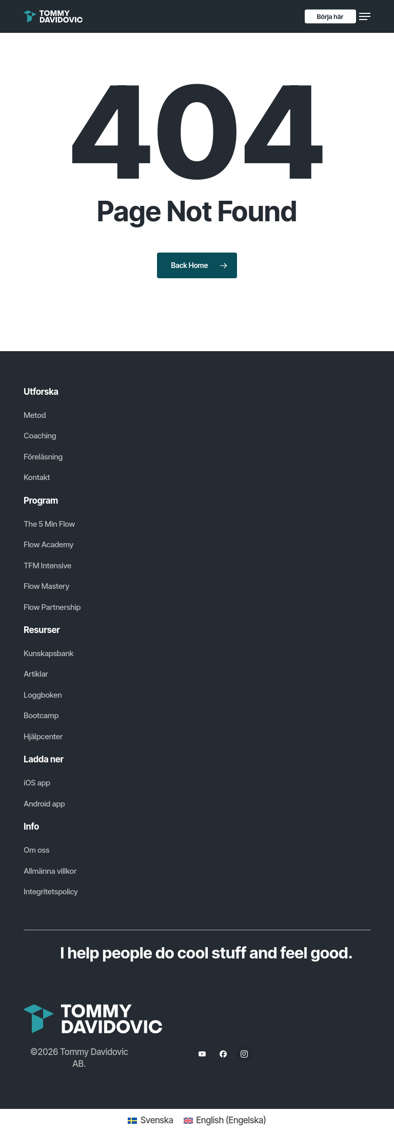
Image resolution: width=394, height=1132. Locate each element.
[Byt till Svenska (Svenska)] (150, 1120)
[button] (364, 16)
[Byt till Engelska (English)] (225, 1120)
